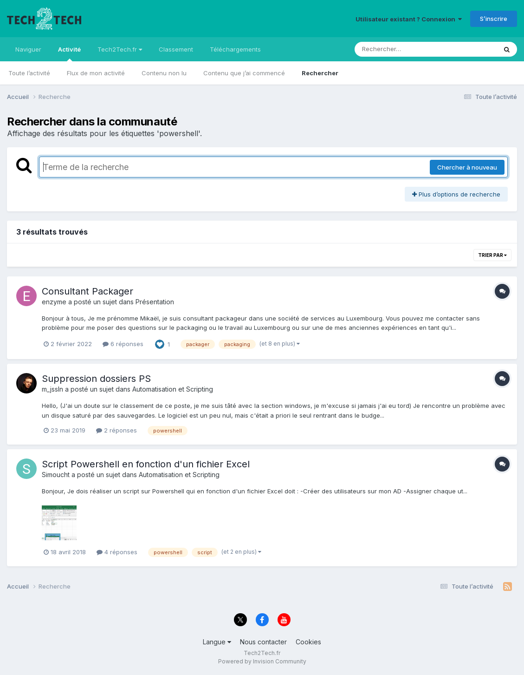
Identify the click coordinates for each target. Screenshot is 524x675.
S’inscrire (493, 18)
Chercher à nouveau (467, 167)
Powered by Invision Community (262, 661)
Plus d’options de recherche (456, 194)
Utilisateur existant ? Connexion (409, 19)
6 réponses (123, 343)
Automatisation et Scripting (172, 389)
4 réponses (117, 552)
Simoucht (56, 474)
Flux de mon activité (96, 73)
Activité (69, 53)
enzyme (54, 302)
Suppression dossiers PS (96, 378)
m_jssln (52, 389)
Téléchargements (235, 49)
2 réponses (116, 430)
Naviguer (28, 49)
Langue (217, 642)
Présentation (155, 302)
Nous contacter (263, 642)
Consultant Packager (87, 291)
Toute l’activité (29, 73)
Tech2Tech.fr (119, 49)
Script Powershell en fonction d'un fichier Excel (146, 464)
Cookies (308, 642)
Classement (176, 49)
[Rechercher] (399, 49)
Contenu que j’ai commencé (244, 73)
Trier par (492, 255)
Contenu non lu (164, 73)
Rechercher (320, 73)
